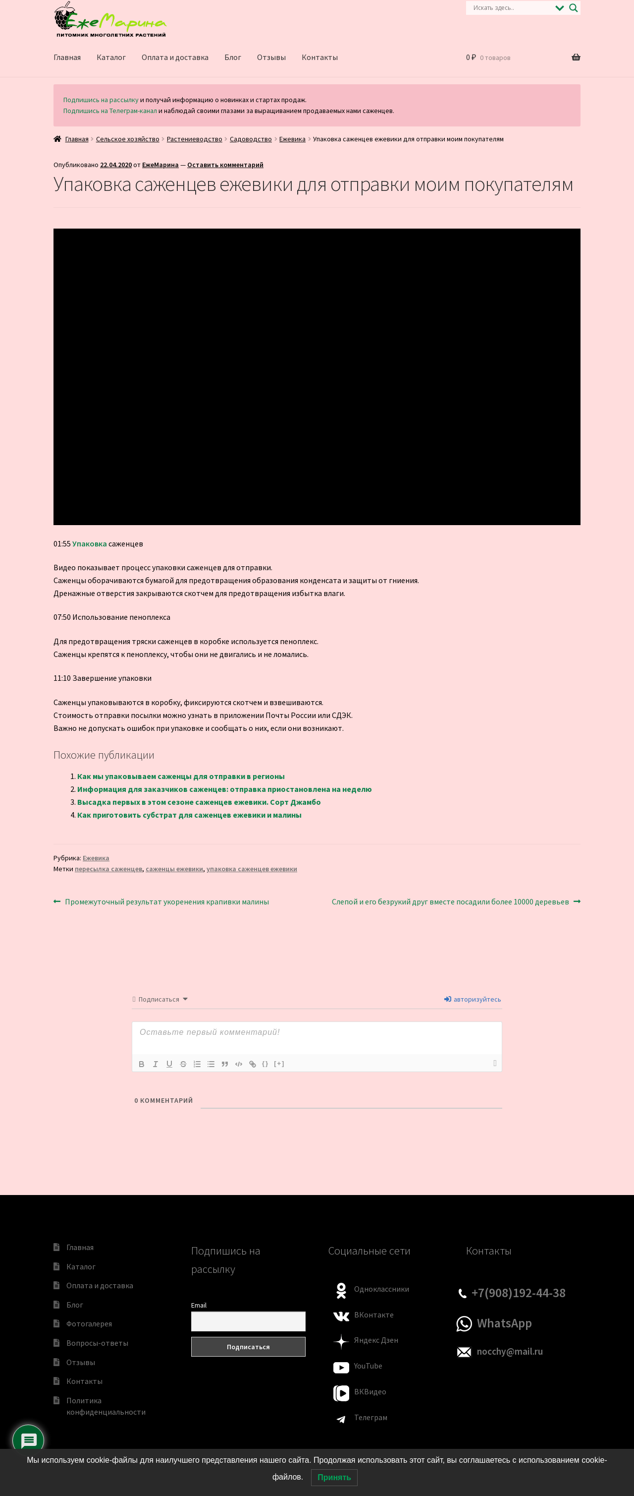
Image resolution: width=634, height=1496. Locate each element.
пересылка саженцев (108, 868)
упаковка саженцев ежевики (252, 868)
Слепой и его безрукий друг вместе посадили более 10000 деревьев (450, 902)
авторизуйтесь (472, 999)
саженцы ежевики (174, 868)
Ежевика (292, 138)
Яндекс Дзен (376, 1340)
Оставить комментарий (225, 164)
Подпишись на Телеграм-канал (110, 110)
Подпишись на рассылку (101, 99)
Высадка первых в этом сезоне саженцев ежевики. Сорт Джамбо (199, 802)
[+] (279, 1063)
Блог (232, 57)
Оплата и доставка (175, 57)
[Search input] (512, 8)
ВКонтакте (374, 1314)
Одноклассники (381, 1289)
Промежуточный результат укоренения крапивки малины (166, 902)
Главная (67, 57)
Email (199, 1305)
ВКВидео (370, 1391)
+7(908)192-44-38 (519, 1293)
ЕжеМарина (160, 164)
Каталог (111, 57)
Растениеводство (194, 138)
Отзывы (271, 57)
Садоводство (251, 138)
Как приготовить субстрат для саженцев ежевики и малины (189, 815)
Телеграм (370, 1417)
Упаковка (89, 543)
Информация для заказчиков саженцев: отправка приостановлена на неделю (224, 789)
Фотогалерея (89, 1323)
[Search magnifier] (574, 8)
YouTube (368, 1366)
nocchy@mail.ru (510, 1351)
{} (265, 1063)
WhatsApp (504, 1323)
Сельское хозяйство (127, 138)
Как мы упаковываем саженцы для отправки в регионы (181, 776)
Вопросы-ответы (97, 1343)
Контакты (320, 57)
